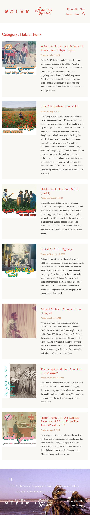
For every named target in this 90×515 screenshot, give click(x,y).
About (82, 9)
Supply (77, 14)
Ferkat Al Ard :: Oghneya (57, 249)
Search (83, 13)
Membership (72, 9)
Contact (69, 14)
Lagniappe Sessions (42, 486)
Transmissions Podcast (67, 486)
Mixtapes (20, 491)
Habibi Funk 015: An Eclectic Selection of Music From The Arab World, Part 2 (60, 421)
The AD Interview (20, 486)
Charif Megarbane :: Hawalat (59, 106)
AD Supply (53, 491)
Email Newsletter (36, 491)
